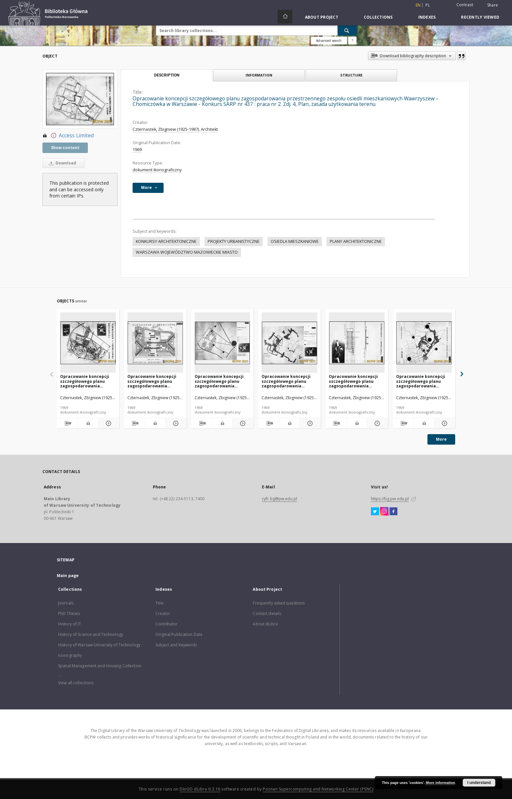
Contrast (464, 5)
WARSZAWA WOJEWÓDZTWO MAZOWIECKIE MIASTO (187, 252)
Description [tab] (166, 75)
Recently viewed (480, 17)
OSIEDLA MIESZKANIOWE (295, 241)
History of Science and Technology (90, 634)
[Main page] (285, 17)
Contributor (166, 624)
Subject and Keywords (176, 645)
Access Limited (68, 135)
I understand (479, 782)
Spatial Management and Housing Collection (99, 666)
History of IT (69, 624)
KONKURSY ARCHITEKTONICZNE (166, 241)
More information (440, 783)
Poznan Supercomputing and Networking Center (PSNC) (318, 789)
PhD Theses (69, 613)
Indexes (427, 17)
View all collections (75, 683)
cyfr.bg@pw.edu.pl (279, 499)
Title (159, 603)
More (441, 439)
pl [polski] (427, 5)
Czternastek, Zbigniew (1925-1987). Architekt (175, 129)
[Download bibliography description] (67, 423)
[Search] (347, 30)
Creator (162, 613)
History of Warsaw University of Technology (99, 645)
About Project (321, 17)
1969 (137, 149)
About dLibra (265, 624)
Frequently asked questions (279, 603)
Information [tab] (259, 75)
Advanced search (329, 40)
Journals (65, 603)
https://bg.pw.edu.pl (390, 499)
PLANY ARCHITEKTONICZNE (356, 241)
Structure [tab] (351, 75)
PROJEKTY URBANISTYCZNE (234, 241)
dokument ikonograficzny (157, 170)
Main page (68, 575)
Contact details (267, 613)
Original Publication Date (178, 634)
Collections (378, 17)
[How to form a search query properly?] (352, 40)
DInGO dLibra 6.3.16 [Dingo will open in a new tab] (200, 789)
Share (492, 5)
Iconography (70, 655)
